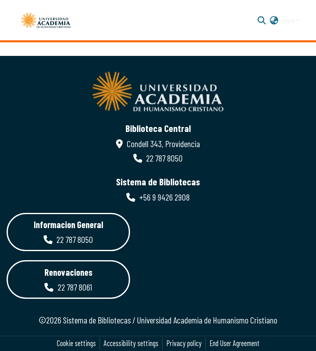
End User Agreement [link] (234, 343)
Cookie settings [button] (76, 343)
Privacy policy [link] (184, 343)
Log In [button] (288, 20)
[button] (46, 20)
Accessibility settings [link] (131, 343)
